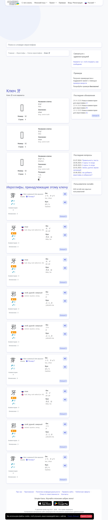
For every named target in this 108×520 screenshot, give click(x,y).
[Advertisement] (54, 24)
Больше (95, 115)
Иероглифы (21, 53)
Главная (11, 53)
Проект (52, 3)
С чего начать (27, 3)
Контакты (64, 494)
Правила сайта (67, 492)
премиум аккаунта (80, 83)
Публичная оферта (82, 492)
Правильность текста (90, 160)
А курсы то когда (88, 163)
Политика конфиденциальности (48, 492)
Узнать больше (73, 516)
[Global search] (54, 44)
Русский (89, 3)
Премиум (62, 3)
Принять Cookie (86, 516)
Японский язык (40, 3)
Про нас (19, 492)
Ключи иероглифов (35, 53)
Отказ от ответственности (49, 494)
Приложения (29, 492)
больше (63, 216)
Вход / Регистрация (75, 3)
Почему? (30, 196)
